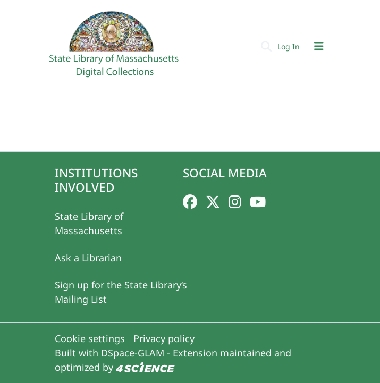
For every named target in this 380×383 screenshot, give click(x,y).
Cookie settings (90, 338)
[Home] (115, 48)
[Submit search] (266, 46)
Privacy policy (164, 338)
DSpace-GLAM (132, 352)
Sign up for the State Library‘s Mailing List (121, 291)
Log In (289, 46)
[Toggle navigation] (319, 46)
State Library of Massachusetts (89, 223)
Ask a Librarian (88, 257)
